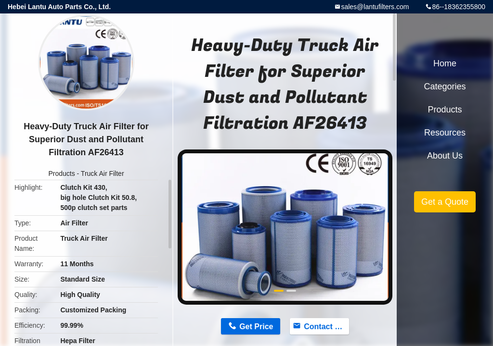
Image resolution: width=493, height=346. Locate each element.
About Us (445, 156)
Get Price (256, 326)
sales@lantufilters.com (375, 7)
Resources (445, 132)
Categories (445, 86)
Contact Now (326, 326)
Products (61, 173)
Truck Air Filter (102, 173)
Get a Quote (444, 202)
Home (444, 63)
